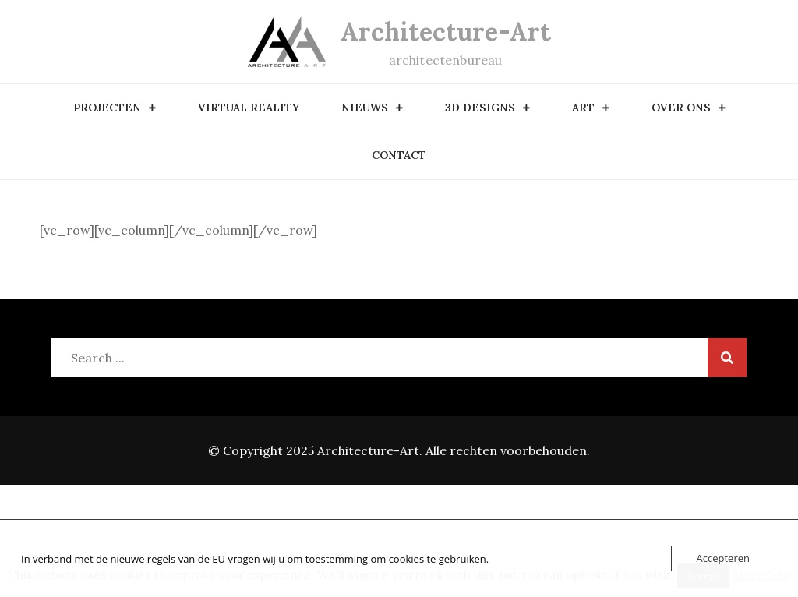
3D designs (480, 108)
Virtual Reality (248, 108)
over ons (681, 108)
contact (399, 155)
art (583, 108)
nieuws (364, 108)
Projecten (107, 108)
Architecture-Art (446, 32)
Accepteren (723, 558)
